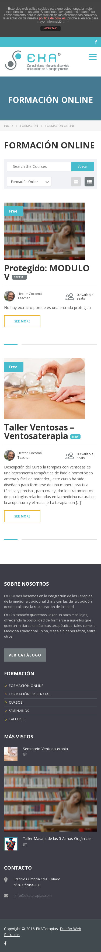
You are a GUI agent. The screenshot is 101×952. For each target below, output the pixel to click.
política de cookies (52, 18)
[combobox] (29, 181)
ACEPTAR (50, 28)
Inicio (8, 126)
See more (22, 321)
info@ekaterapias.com (33, 895)
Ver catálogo (25, 655)
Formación (29, 126)
